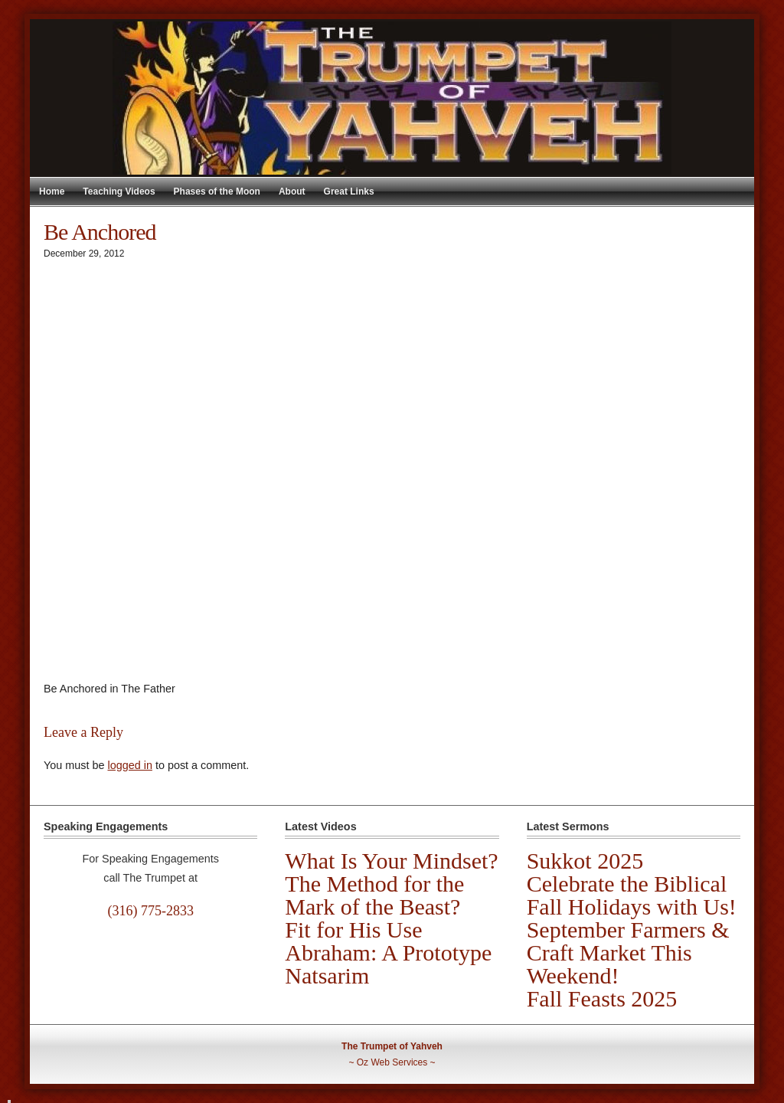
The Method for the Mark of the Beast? (374, 895)
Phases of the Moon (217, 191)
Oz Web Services (392, 1062)
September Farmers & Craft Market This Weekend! (628, 952)
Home (51, 191)
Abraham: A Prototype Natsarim (388, 964)
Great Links (349, 191)
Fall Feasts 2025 (602, 998)
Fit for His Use (353, 929)
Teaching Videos (119, 191)
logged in (129, 765)
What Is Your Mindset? (391, 860)
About (292, 191)
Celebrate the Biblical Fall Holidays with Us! (632, 895)
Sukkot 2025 (585, 860)
